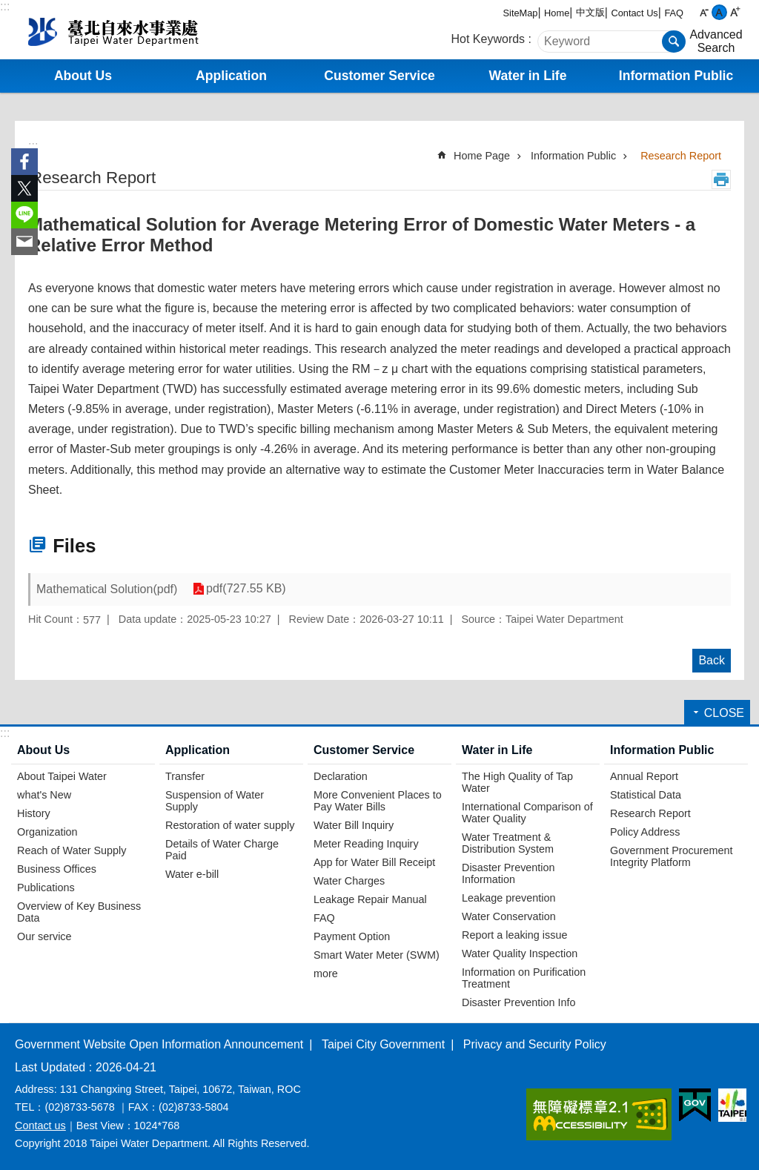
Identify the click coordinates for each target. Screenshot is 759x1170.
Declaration (341, 776)
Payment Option (352, 936)
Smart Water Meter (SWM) (377, 955)
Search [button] (674, 41)
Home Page (482, 156)
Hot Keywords (488, 39)
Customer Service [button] (379, 75)
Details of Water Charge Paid (222, 850)
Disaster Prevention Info (519, 1002)
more (326, 973)
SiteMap (520, 13)
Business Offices (56, 869)
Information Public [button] (676, 75)
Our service (44, 936)
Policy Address (645, 832)
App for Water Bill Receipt (374, 862)
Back (711, 660)
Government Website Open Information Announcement (159, 1044)
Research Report (680, 156)
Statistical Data (645, 795)
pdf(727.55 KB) (245, 589)
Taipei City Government (383, 1044)
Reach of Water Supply (71, 850)
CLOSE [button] (724, 713)
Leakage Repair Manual (370, 899)
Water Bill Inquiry (354, 825)
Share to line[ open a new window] (24, 215)
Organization (47, 832)
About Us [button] (83, 75)
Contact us (40, 1125)
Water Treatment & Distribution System (508, 843)
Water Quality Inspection (519, 953)
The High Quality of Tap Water (517, 782)
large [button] (735, 12)
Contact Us (634, 13)
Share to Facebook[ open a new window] (24, 161)
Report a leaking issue (514, 935)
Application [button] (231, 75)
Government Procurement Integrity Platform (671, 856)
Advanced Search (715, 41)
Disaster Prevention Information (508, 873)
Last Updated (50, 1067)
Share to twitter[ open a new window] (24, 188)
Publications (46, 887)
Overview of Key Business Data (79, 912)
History (33, 813)
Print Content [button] (721, 179)
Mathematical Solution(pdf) (106, 589)
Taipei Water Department (138, 29)
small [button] (704, 12)
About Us (43, 750)
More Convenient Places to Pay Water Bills (378, 801)
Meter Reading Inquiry (366, 844)
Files (74, 545)
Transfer (185, 776)
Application (197, 750)
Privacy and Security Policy (534, 1044)
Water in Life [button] (528, 75)
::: (5, 6)
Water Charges (349, 881)
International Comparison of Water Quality (527, 812)
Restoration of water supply (229, 825)
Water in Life (497, 750)
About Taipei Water (62, 776)
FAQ (673, 13)
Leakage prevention (508, 898)
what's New (44, 795)
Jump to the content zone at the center (7, 7)
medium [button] (719, 12)
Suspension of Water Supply (214, 801)
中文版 (590, 12)
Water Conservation (509, 916)
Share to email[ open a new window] (24, 241)
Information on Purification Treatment (524, 978)
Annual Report (644, 776)
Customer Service (364, 750)
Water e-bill (192, 874)
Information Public (573, 156)
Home (556, 13)
